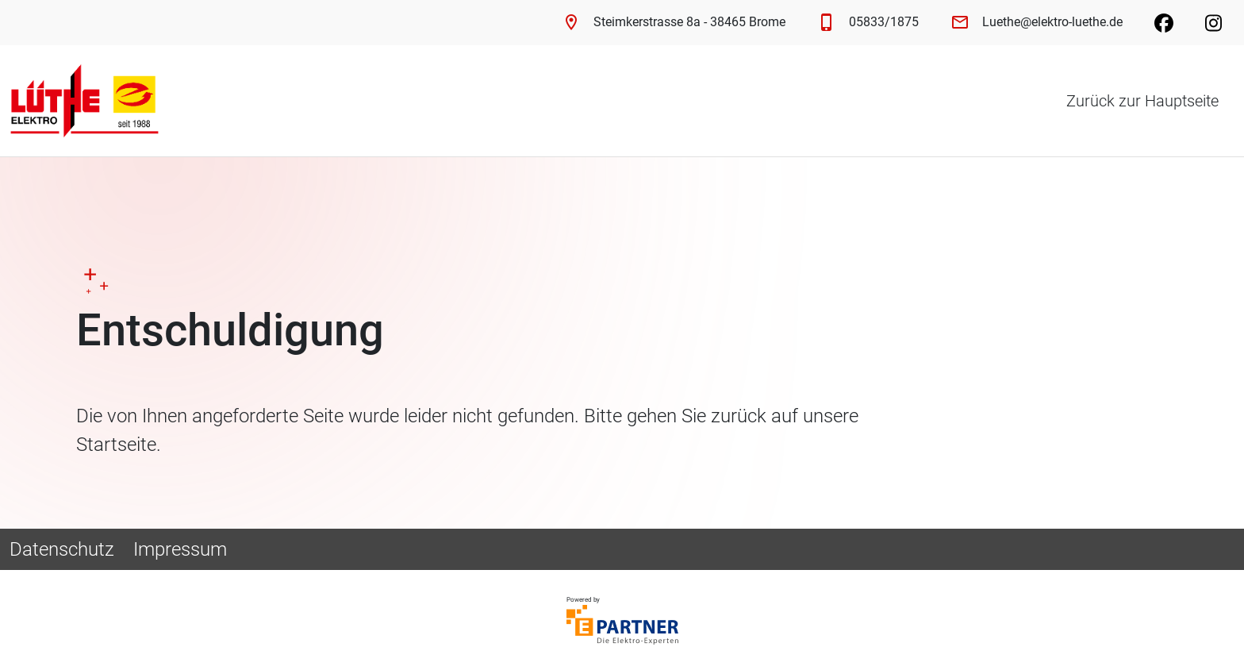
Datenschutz (62, 549)
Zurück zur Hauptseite (1142, 100)
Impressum (180, 549)
